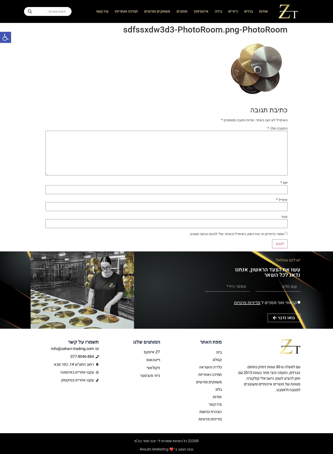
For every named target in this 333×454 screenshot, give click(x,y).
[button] (5, 37)
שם (284, 182)
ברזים (248, 11)
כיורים (233, 11)
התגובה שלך (277, 128)
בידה (218, 11)
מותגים (181, 11)
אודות (263, 11)
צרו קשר (102, 11)
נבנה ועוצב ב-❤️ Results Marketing (166, 449)
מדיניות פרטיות (247, 303)
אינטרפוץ (201, 11)
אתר (284, 217)
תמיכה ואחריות (126, 11)
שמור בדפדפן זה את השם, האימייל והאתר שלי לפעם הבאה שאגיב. (236, 234)
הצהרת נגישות (210, 412)
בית (219, 352)
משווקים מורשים (157, 11)
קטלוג (217, 360)
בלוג (218, 389)
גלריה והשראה (210, 367)
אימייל (282, 200)
